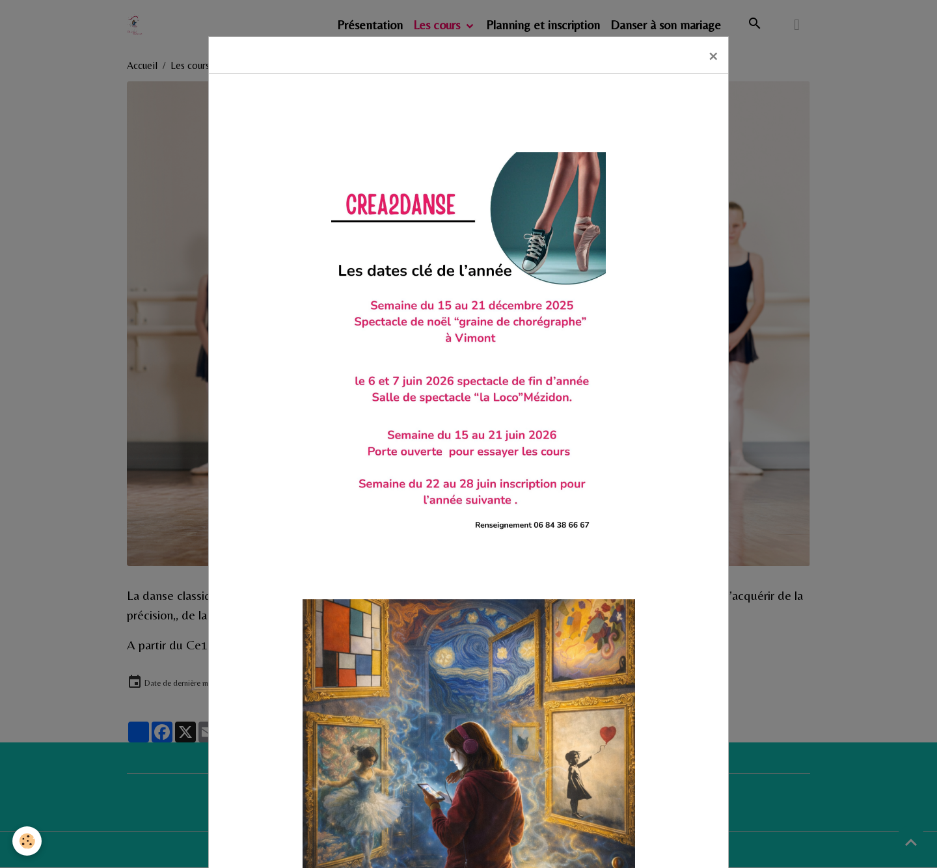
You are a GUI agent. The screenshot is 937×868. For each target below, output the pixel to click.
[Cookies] (27, 841)
